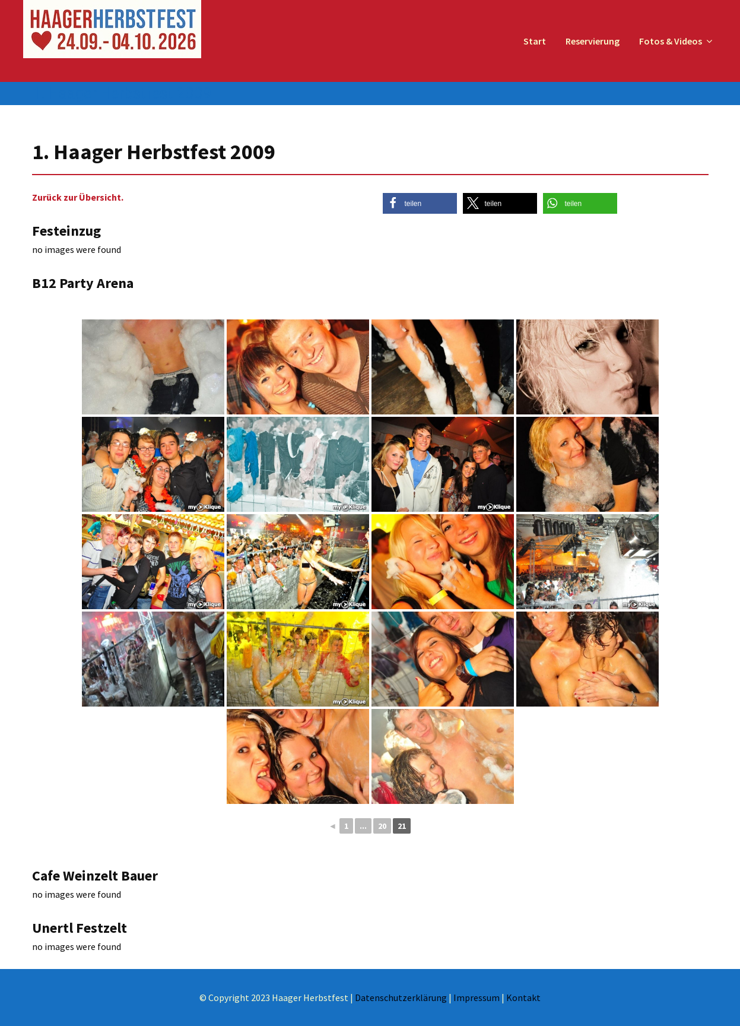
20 (382, 826)
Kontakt (523, 997)
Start (534, 41)
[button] (420, 203)
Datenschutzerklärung (401, 997)
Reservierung (593, 41)
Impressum (476, 997)
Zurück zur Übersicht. (77, 197)
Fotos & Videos (670, 41)
